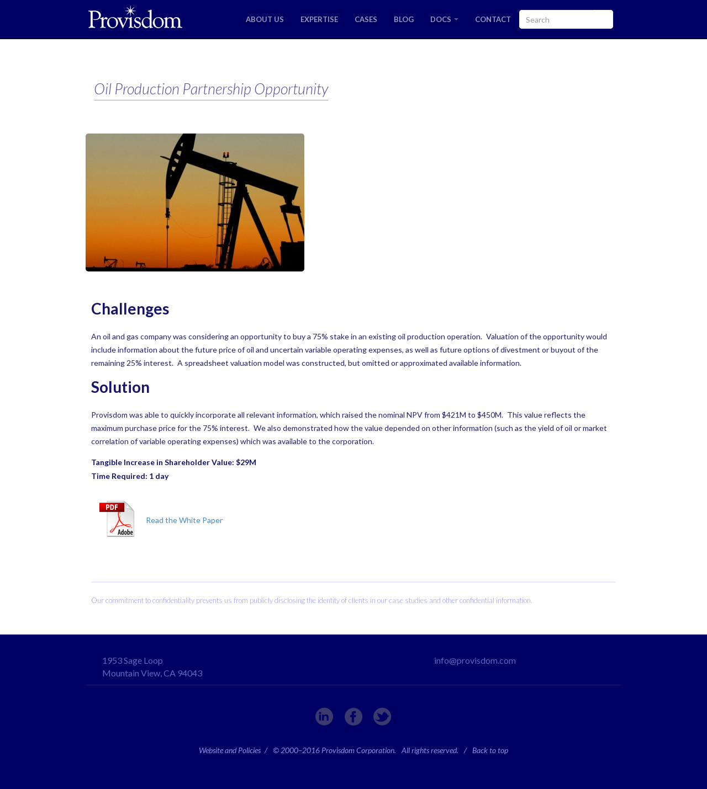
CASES (366, 19)
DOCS (444, 19)
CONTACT (493, 19)
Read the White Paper (184, 520)
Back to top (490, 750)
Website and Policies (230, 750)
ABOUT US (265, 19)
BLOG (404, 19)
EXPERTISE (319, 19)
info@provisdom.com (475, 660)
